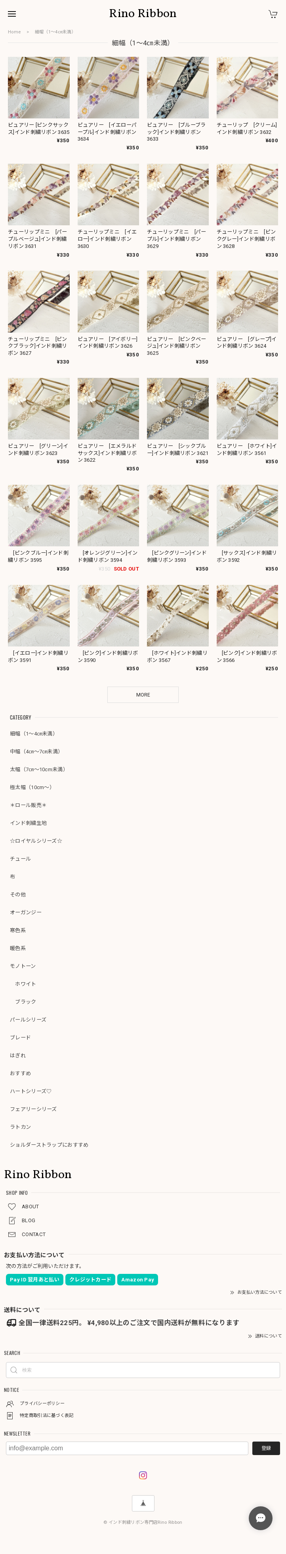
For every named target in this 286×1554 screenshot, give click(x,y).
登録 (266, 1448)
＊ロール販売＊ (28, 805)
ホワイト (23, 984)
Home (14, 32)
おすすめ (20, 1073)
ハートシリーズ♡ (30, 1091)
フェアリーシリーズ (33, 1109)
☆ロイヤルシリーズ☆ (36, 841)
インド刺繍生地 (28, 823)
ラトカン (20, 1127)
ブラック (23, 1002)
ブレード (20, 1038)
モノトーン (23, 966)
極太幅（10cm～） (32, 787)
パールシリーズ (28, 1020)
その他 (18, 895)
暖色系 (18, 948)
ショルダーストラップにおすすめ (49, 1145)
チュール (20, 859)
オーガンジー (26, 912)
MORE (143, 695)
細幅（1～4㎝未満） (34, 734)
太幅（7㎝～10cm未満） (39, 769)
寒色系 (18, 930)
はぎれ (18, 1056)
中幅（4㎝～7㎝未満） (36, 752)
